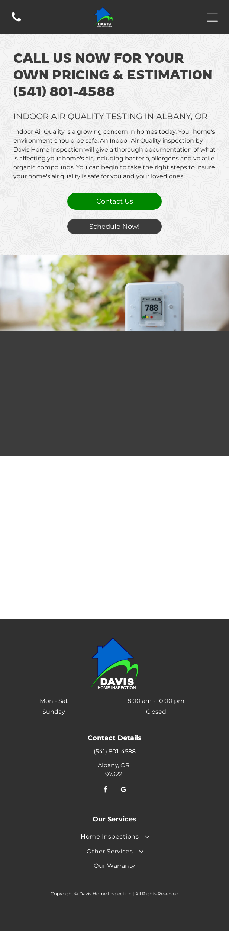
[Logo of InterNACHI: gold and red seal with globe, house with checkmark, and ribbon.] (164, 502)
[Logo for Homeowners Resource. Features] (64, 549)
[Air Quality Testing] (114, 372)
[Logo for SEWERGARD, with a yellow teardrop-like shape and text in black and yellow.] (164, 549)
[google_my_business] (124, 791)
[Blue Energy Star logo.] (64, 502)
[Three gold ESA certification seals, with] (164, 525)
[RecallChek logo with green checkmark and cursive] (64, 596)
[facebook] (106, 791)
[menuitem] (114, 836)
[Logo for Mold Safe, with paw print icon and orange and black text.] (164, 572)
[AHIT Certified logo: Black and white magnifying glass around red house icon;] (64, 479)
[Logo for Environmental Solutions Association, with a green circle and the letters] (64, 525)
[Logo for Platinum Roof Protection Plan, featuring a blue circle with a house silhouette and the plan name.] (64, 572)
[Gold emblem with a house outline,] (164, 479)
